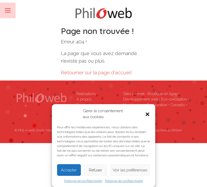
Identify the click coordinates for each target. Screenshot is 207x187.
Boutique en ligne (162, 93)
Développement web (140, 99)
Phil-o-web (26, 130)
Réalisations (86, 93)
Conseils (177, 105)
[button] (147, 114)
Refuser (95, 170)
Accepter (69, 170)
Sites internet (134, 93)
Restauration (157, 105)
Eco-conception (174, 99)
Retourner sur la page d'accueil (96, 72)
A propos (83, 99)
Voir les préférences (130, 170)
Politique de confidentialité (83, 181)
